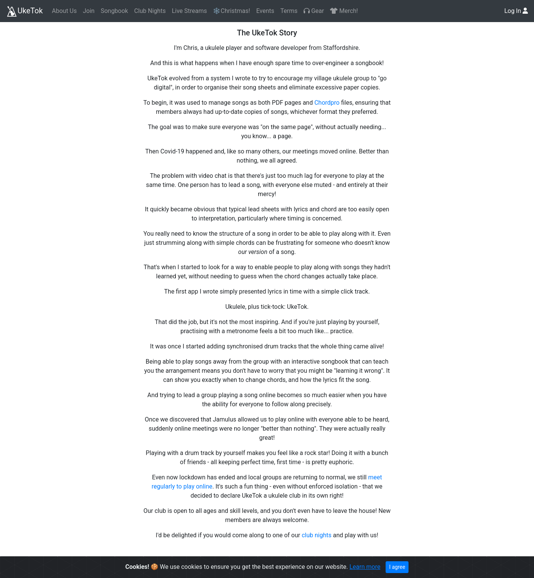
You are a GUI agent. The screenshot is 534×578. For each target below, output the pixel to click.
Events (265, 10)
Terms (289, 10)
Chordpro (326, 102)
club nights (316, 535)
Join (89, 10)
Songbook (114, 10)
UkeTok (24, 11)
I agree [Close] (397, 567)
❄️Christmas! (231, 10)
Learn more (364, 566)
